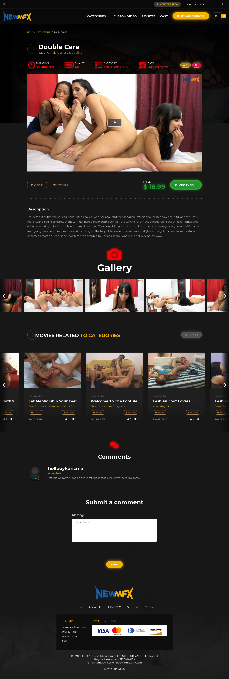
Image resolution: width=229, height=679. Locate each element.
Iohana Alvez (105, 406)
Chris (94, 406)
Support (132, 607)
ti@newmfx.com (104, 662)
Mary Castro (166, 406)
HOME (30, 32)
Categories (98, 16)
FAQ (64, 641)
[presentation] (4, 295)
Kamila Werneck (52, 406)
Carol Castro (35, 406)
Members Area (167, 4)
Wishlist (37, 184)
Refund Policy (70, 636)
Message (78, 515)
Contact (150, 607)
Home (77, 607)
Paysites (148, 16)
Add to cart (186, 184)
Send (114, 564)
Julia (115, 406)
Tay (41, 52)
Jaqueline (75, 52)
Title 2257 (114, 607)
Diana (218, 406)
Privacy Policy (69, 631)
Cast (164, 16)
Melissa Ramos (70, 406)
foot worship (43, 32)
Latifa (122, 406)
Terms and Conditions (74, 627)
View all (191, 334)
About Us (94, 607)
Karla (156, 406)
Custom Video (125, 16)
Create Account (190, 15)
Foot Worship (35, 396)
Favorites (60, 184)
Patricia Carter (56, 52)
